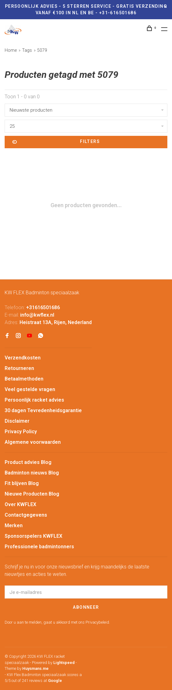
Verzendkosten (23, 358)
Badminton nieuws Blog (32, 473)
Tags (27, 50)
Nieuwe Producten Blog (32, 494)
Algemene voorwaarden (33, 442)
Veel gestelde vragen (30, 389)
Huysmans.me (35, 668)
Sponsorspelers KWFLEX (33, 536)
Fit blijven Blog (22, 483)
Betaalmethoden (24, 379)
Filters (56, 142)
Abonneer (86, 607)
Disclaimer (17, 421)
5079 (42, 50)
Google (55, 680)
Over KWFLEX (20, 504)
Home (11, 50)
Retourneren (19, 368)
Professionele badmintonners (39, 547)
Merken (14, 525)
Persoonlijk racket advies (34, 400)
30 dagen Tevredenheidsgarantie (43, 410)
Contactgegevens (26, 515)
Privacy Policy (21, 431)
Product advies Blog (28, 462)
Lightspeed (64, 662)
